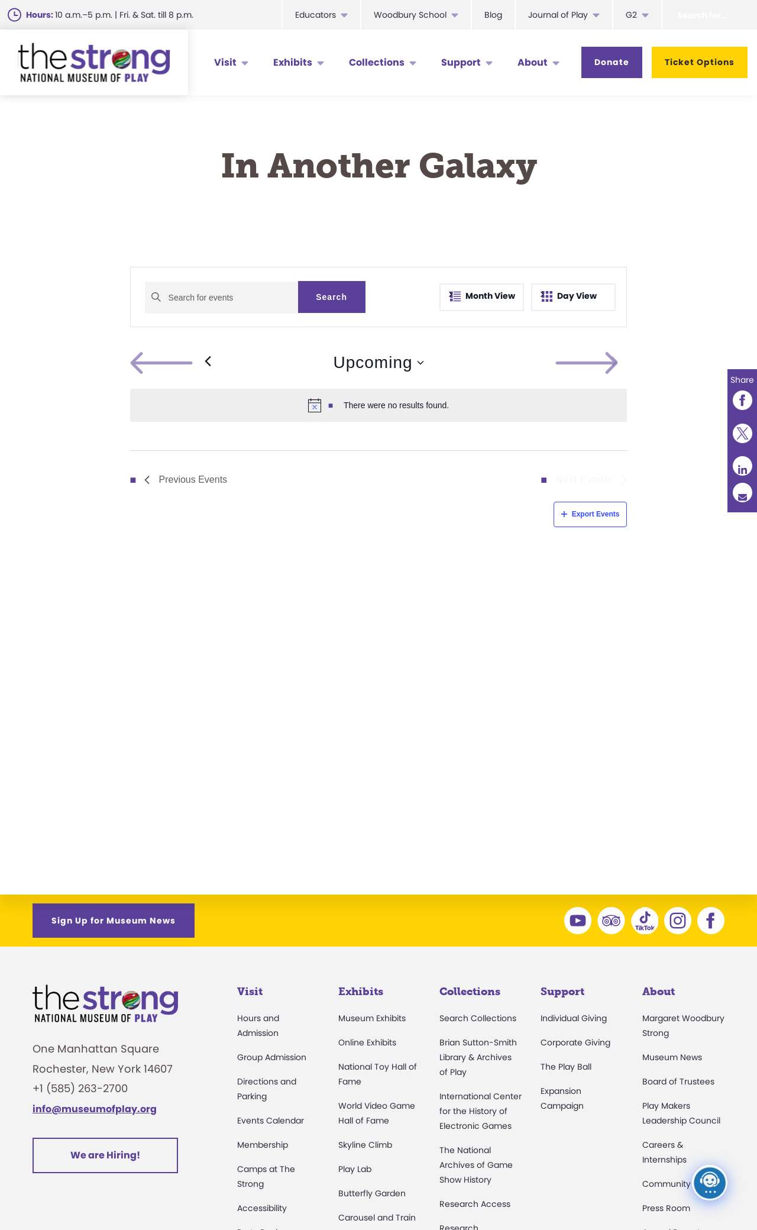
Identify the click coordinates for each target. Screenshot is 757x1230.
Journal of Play (558, 15)
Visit (225, 62)
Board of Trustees (678, 1081)
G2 (631, 15)
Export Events (590, 514)
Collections (377, 62)
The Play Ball (566, 1067)
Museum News (672, 1057)
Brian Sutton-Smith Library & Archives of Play (478, 1057)
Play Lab (354, 1169)
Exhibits (292, 62)
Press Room (666, 1208)
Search (331, 297)
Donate (611, 62)
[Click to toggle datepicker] (378, 363)
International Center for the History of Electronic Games (480, 1111)
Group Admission (271, 1057)
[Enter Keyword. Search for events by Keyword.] (221, 298)
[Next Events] (615, 363)
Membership (262, 1145)
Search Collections (477, 1018)
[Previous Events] (170, 363)
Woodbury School (410, 15)
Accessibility (262, 1208)
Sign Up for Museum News (113, 920)
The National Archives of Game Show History (476, 1165)
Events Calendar (270, 1120)
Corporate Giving (575, 1042)
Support (461, 62)
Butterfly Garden (372, 1193)
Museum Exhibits (372, 1018)
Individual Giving (574, 1018)
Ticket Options (700, 62)
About (532, 62)
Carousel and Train (377, 1217)
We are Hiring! (105, 1155)
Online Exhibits (367, 1042)
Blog (493, 15)
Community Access (682, 1184)
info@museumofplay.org (95, 1109)
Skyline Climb (365, 1145)
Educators (315, 15)
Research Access (474, 1204)
